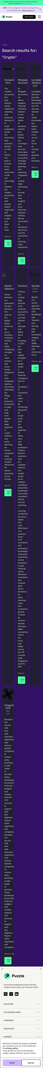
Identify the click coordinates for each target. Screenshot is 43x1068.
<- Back (4, 45)
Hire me (9, 243)
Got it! (12, 1063)
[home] (7, 16)
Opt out (31, 1063)
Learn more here (27, 3)
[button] (39, 17)
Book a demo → (28, 10)
